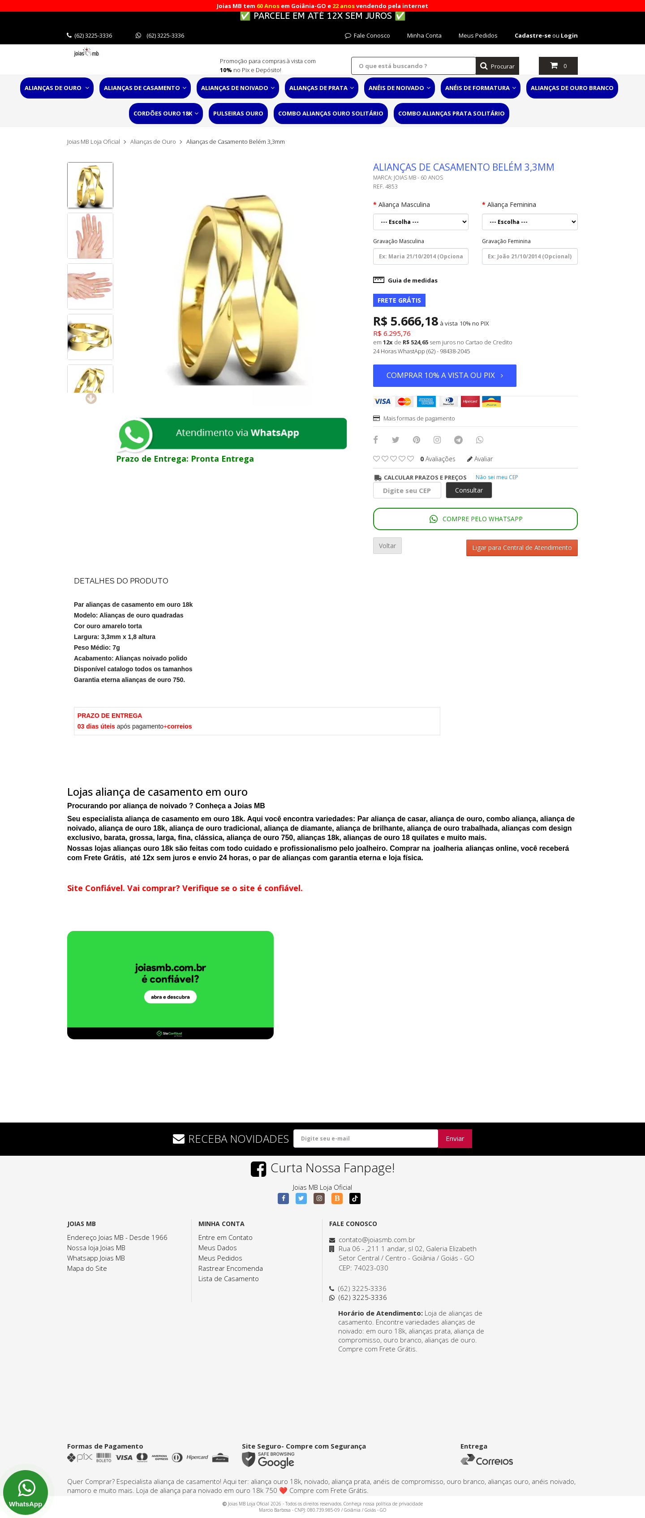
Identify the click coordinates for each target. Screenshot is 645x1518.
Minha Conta (424, 35)
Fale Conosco (367, 35)
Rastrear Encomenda (230, 1265)
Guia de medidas (405, 280)
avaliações (438, 459)
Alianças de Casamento (145, 88)
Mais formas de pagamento (414, 418)
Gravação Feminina (506, 241)
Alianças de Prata (321, 88)
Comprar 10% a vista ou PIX (445, 375)
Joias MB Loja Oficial (93, 141)
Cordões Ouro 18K (165, 113)
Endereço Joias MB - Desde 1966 (117, 1235)
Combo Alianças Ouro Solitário (330, 113)
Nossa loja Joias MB (96, 1245)
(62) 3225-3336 (89, 35)
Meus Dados (217, 1245)
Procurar (497, 66)
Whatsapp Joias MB (96, 1255)
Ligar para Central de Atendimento (522, 545)
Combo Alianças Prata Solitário (451, 113)
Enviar (455, 1136)
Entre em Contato (225, 1235)
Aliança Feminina (511, 204)
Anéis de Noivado (399, 88)
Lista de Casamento (228, 1276)
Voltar (387, 545)
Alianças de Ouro (57, 88)
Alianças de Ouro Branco (572, 88)
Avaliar (480, 459)
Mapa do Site (87, 1265)
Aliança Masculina (404, 204)
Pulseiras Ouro (238, 113)
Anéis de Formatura (480, 88)
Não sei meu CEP (497, 477)
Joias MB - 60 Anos (418, 177)
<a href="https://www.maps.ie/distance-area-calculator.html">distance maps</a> (409, 1384)
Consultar (469, 490)
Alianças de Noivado (238, 88)
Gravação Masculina (398, 241)
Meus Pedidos (478, 35)
